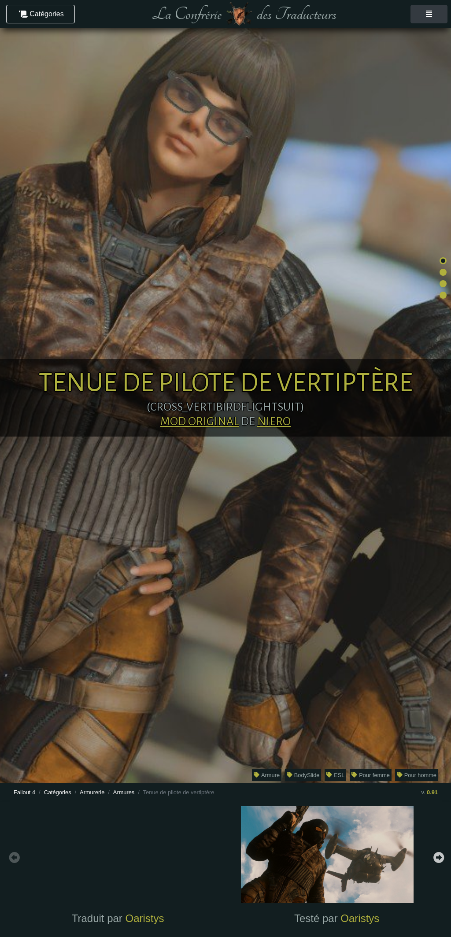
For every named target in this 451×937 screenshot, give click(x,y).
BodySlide (303, 775)
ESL (335, 775)
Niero (274, 421)
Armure (267, 775)
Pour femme (370, 775)
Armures (123, 792)
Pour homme (416, 775)
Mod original (199, 421)
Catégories (57, 792)
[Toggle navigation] (428, 14)
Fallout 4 (24, 792)
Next (437, 856)
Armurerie (92, 792)
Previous (13, 856)
